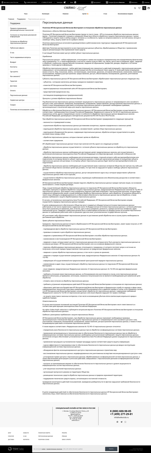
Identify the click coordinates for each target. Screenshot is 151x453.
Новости (26, 433)
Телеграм (61, 2)
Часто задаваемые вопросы (20, 57)
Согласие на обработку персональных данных (18, 42)
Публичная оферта (17, 48)
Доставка (13, 86)
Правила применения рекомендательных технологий (22, 29)
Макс (73, 2)
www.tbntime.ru (138, 448)
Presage (64, 436)
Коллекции (45, 14)
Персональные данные (18, 95)
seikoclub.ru (75, 420)
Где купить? (96, 2)
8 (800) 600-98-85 (32, 2)
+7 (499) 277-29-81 (46, 2)
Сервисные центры (17, 100)
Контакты (13, 67)
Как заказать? (15, 76)
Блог (9, 433)
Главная (11, 19)
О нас (105, 14)
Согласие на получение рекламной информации (23, 36)
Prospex (64, 433)
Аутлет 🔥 (85, 14)
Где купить (14, 72)
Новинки (65, 14)
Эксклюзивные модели (125, 14)
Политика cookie (43, 439)
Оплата (13, 91)
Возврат (13, 62)
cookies (43, 449)
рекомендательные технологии (54, 449)
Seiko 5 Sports (66, 439)
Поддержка (21, 19)
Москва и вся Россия (9, 2)
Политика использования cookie (22, 110)
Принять (111, 449)
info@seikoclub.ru (121, 417)
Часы (25, 14)
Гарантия (13, 81)
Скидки (13, 105)
